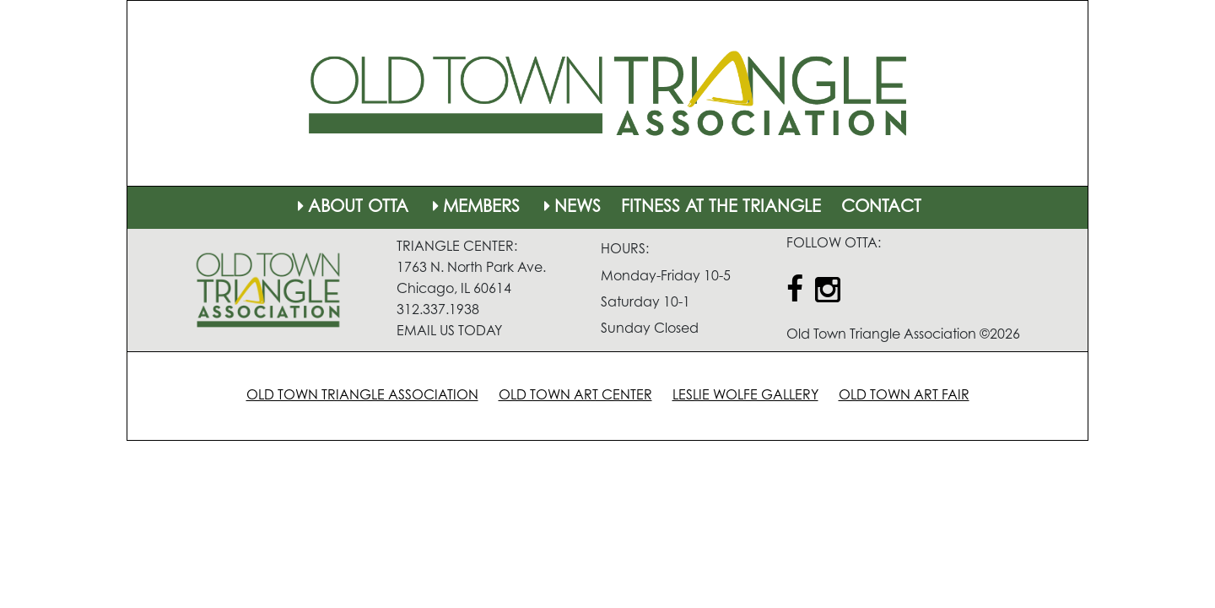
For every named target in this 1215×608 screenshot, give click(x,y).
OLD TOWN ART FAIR (904, 396)
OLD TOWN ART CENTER (575, 396)
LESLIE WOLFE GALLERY (745, 396)
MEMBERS (474, 207)
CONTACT (881, 207)
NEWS (570, 207)
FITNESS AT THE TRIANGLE (721, 207)
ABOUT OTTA (351, 207)
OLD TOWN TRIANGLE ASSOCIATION (362, 396)
